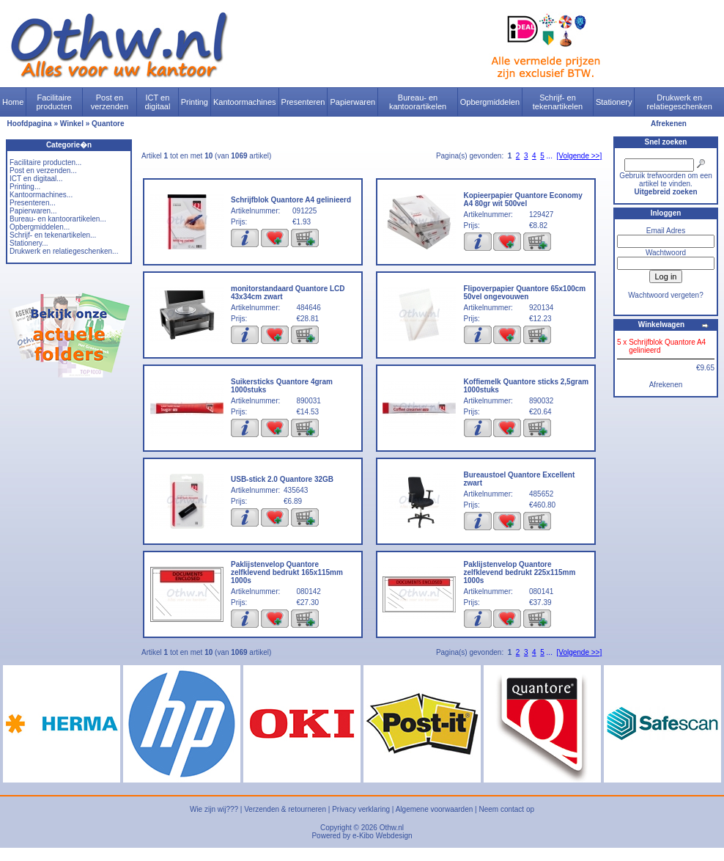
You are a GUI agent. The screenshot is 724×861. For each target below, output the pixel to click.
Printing (194, 102)
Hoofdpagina (29, 124)
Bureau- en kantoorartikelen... (58, 219)
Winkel (72, 124)
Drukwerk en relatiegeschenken (679, 102)
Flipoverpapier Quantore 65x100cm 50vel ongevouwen (525, 293)
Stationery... (29, 243)
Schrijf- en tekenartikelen (558, 102)
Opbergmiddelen (490, 102)
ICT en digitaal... (36, 179)
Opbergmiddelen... (40, 227)
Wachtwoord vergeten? (665, 295)
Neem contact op (506, 809)
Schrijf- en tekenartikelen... (53, 235)
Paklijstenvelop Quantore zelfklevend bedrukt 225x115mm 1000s (520, 572)
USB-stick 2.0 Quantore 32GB (282, 479)
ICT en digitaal (158, 102)
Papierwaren (352, 102)
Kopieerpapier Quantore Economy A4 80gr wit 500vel (523, 199)
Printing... (25, 187)
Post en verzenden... (43, 170)
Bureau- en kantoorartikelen (417, 102)
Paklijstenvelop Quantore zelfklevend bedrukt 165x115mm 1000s (287, 572)
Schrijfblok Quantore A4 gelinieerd (291, 200)
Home (12, 102)
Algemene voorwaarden (434, 809)
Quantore (108, 124)
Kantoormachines (244, 102)
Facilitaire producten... (45, 162)
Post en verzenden (109, 102)
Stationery (614, 102)
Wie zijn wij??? (214, 809)
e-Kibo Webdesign (382, 836)
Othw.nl (392, 828)
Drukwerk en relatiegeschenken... (64, 251)
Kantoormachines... (41, 195)
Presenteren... (33, 203)
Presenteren (303, 102)
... (550, 156)
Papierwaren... (33, 211)
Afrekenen (669, 124)
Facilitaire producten (54, 102)
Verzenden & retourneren (285, 809)
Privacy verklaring (361, 809)
